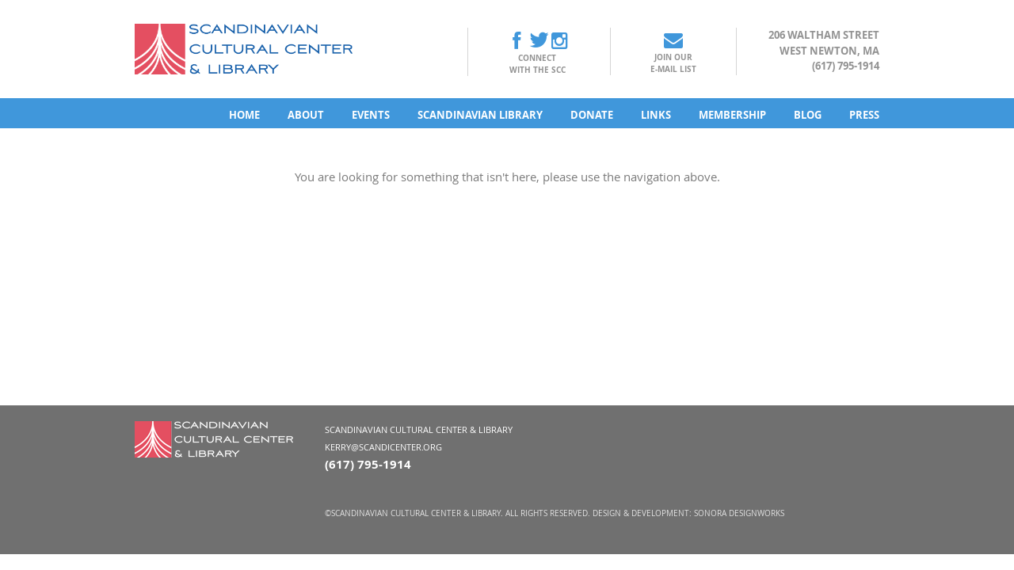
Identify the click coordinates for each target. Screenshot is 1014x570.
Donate (591, 115)
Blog (807, 115)
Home (244, 115)
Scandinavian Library (480, 115)
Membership (732, 115)
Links (656, 115)
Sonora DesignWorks (739, 513)
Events (371, 115)
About (306, 115)
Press (864, 115)
